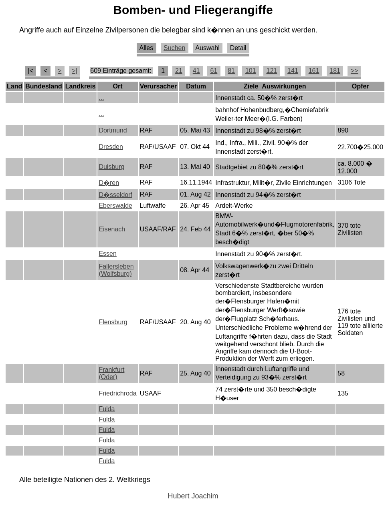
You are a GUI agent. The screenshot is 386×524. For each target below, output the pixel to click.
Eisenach (112, 229)
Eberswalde (115, 205)
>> (354, 70)
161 (314, 70)
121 (271, 70)
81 (231, 70)
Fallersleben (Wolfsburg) (116, 270)
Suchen (174, 47)
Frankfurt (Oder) (111, 373)
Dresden (111, 146)
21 (178, 70)
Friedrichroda (117, 393)
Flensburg (113, 322)
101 (250, 70)
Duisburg (111, 166)
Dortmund (113, 130)
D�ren (109, 182)
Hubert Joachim (193, 496)
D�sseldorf (115, 194)
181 (334, 70)
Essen (107, 253)
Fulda (107, 409)
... (101, 97)
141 (292, 70)
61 (213, 70)
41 (196, 70)
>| (74, 70)
